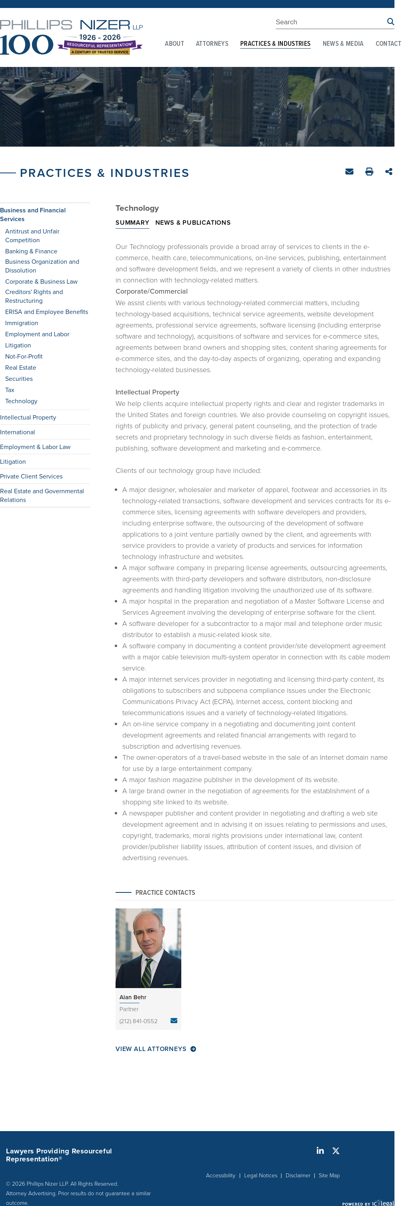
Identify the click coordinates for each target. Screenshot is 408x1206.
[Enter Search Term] (331, 23)
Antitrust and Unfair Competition (32, 235)
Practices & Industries (275, 44)
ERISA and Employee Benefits (46, 311)
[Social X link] (336, 1151)
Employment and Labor (37, 333)
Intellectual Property (28, 417)
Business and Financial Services (33, 215)
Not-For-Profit (24, 356)
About (174, 44)
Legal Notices (260, 1175)
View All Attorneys (151, 1049)
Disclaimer (298, 1175)
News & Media (343, 44)
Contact (388, 44)
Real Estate (20, 367)
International (17, 431)
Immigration (21, 322)
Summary (132, 222)
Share (389, 172)
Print (370, 172)
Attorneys (212, 44)
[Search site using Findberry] (390, 22)
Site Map (329, 1175)
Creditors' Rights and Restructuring (34, 296)
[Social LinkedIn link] (320, 1151)
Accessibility (220, 1175)
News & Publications (193, 222)
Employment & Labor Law (35, 446)
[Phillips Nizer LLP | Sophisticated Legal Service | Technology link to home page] (71, 37)
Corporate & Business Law (41, 281)
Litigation (18, 345)
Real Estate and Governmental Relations (42, 495)
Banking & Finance (31, 251)
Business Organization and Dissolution (42, 266)
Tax (9, 389)
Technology (21, 400)
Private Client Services (31, 476)
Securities (19, 378)
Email (350, 173)
